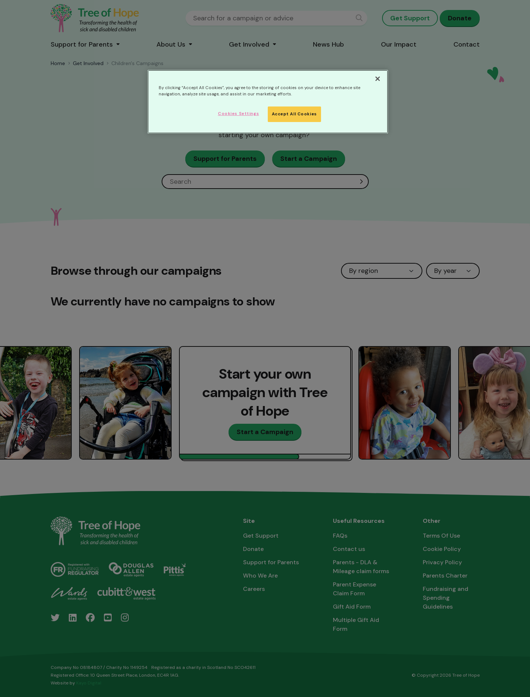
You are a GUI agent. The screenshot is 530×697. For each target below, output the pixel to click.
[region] (268, 101)
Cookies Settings (238, 113)
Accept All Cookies (294, 114)
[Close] (377, 79)
